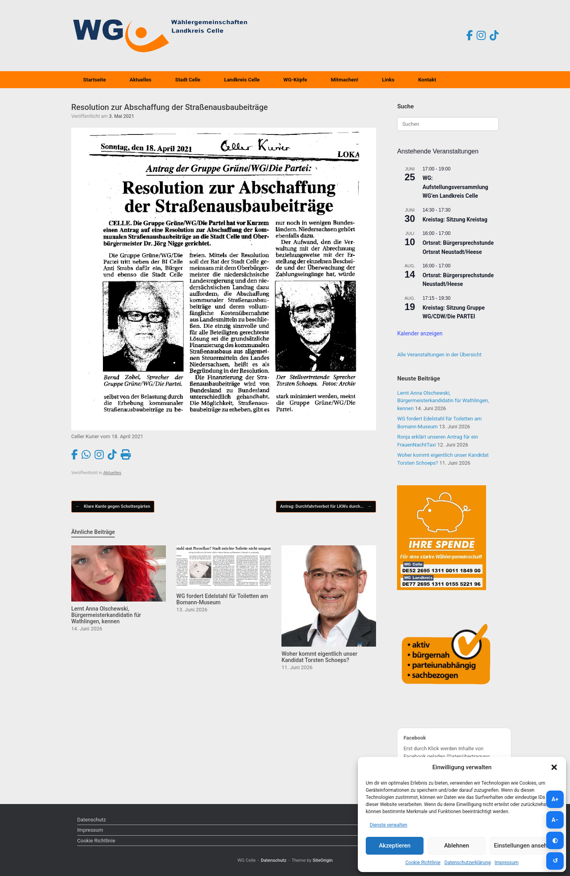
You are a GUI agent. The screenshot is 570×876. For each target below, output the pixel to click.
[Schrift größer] (555, 799)
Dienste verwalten (388, 825)
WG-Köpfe (295, 80)
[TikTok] (494, 35)
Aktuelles (140, 80)
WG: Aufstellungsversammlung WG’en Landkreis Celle (455, 187)
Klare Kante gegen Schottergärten (113, 506)
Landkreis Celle (242, 80)
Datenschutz (91, 820)
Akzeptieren (394, 845)
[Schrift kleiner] (555, 820)
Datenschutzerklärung (468, 862)
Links (388, 80)
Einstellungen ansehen (524, 845)
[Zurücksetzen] (555, 861)
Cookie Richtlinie (423, 862)
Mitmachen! (344, 80)
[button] (554, 767)
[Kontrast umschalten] (555, 840)
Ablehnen (456, 845)
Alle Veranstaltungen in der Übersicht (439, 355)
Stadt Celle (187, 80)
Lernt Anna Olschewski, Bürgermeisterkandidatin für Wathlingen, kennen (443, 400)
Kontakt (427, 80)
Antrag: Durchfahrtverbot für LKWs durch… (326, 506)
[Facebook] (469, 35)
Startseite (94, 80)
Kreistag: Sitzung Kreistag (454, 219)
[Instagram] (481, 35)
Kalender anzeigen (420, 333)
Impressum (507, 862)
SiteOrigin (323, 860)
